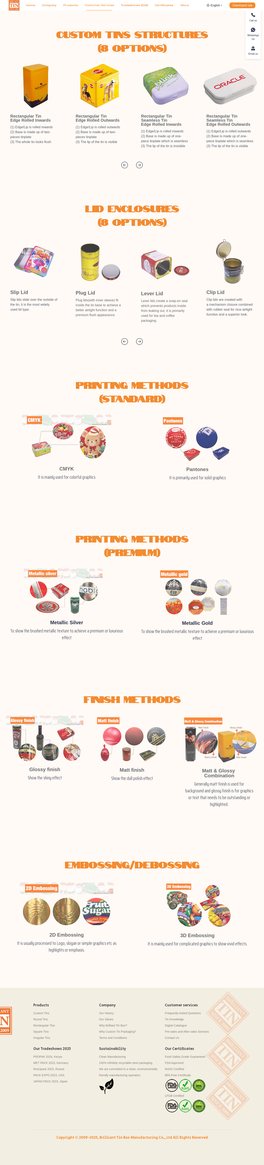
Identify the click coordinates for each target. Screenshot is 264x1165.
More (185, 5)
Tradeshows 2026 (134, 5)
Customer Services (99, 5)
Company (49, 5)
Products (70, 5)
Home (30, 5)
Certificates (164, 5)
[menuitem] (30, 5)
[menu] (114, 5)
